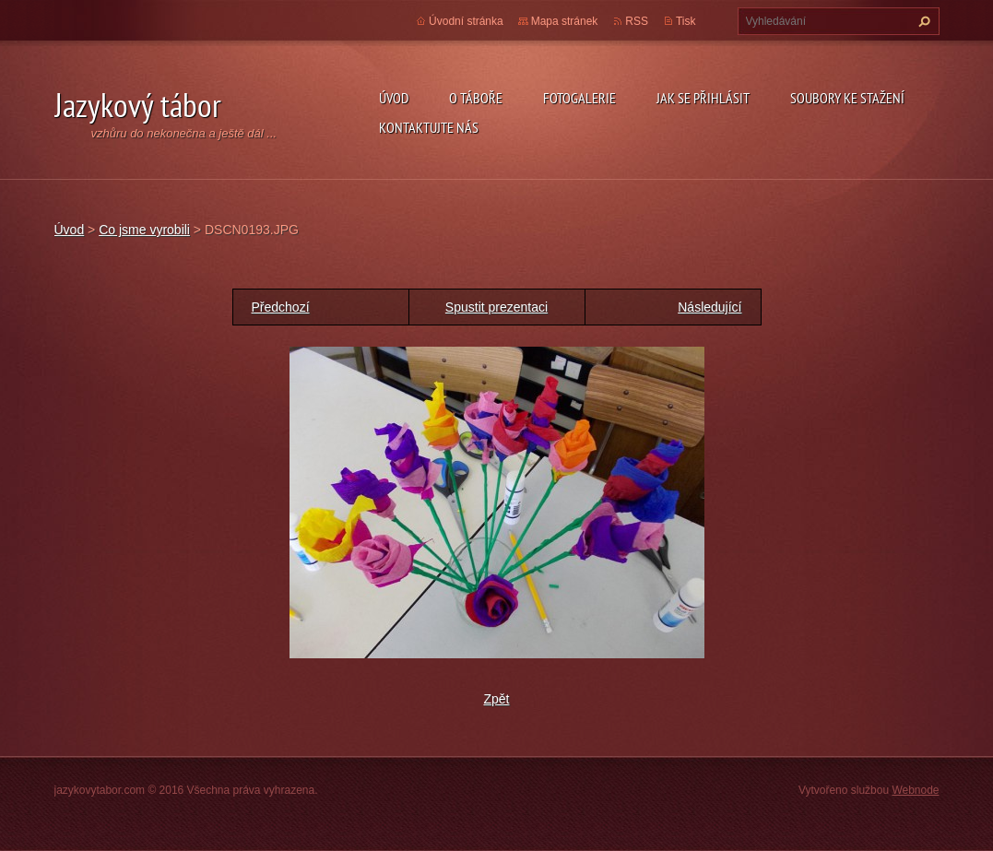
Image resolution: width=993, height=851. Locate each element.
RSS (636, 21)
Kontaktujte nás (429, 127)
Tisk (686, 21)
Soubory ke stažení (847, 98)
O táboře (475, 98)
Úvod (393, 98)
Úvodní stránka (466, 21)
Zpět (496, 698)
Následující (709, 307)
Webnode (915, 790)
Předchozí (281, 307)
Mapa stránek (564, 21)
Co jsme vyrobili (144, 229)
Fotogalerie (579, 98)
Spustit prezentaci (496, 307)
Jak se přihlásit (703, 98)
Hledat (922, 21)
